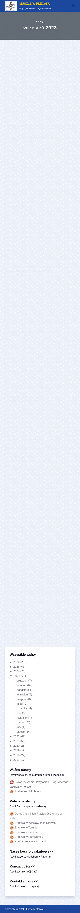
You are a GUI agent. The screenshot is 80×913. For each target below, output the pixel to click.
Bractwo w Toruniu (26, 827)
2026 (16, 662)
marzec (21, 722)
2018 (16, 755)
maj (19, 713)
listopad (22, 685)
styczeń (21, 731)
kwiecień (22, 717)
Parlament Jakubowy (28, 791)
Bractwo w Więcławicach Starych (35, 822)
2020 (16, 745)
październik (24, 689)
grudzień (22, 680)
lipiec (20, 703)
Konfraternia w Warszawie (31, 841)
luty (19, 727)
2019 (16, 750)
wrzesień (22, 694)
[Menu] (73, 5)
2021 (16, 741)
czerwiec (22, 708)
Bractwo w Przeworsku (29, 836)
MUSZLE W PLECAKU (34, 3)
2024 (16, 671)
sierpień (22, 699)
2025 (16, 666)
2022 (16, 736)
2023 (17, 676)
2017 (16, 759)
